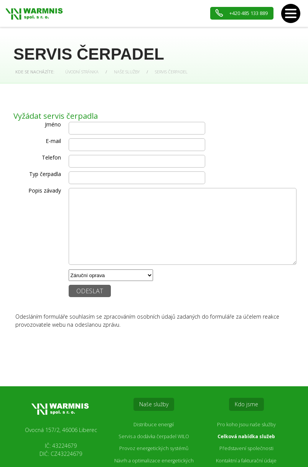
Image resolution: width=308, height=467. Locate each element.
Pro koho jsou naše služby (246, 424)
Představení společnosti (246, 448)
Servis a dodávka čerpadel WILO (154, 436)
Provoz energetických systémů (153, 448)
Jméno (53, 124)
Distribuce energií (153, 424)
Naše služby (127, 72)
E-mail (53, 141)
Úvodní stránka (82, 72)
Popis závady (44, 190)
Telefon (51, 157)
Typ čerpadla (45, 174)
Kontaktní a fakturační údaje (246, 460)
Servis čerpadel (171, 72)
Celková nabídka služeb (246, 436)
